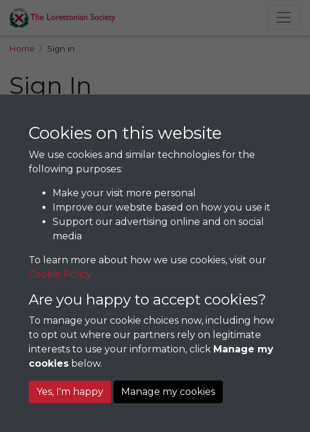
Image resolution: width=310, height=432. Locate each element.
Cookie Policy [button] (60, 274)
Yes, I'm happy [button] (69, 391)
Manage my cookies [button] (168, 391)
